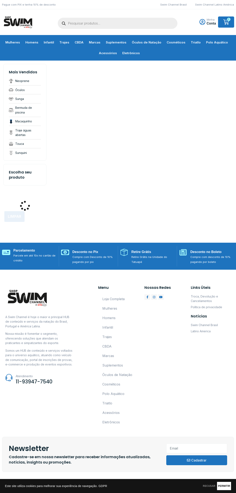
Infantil (49, 42)
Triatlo (196, 42)
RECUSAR (190, 486)
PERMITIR (218, 486)
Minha (211, 19)
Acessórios (108, 53)
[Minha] (202, 22)
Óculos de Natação (146, 42)
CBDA (79, 42)
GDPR (102, 486)
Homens (31, 42)
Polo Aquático (217, 42)
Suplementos (116, 42)
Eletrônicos (131, 53)
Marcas (94, 42)
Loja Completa (113, 299)
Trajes (64, 42)
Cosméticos (176, 42)
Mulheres (12, 42)
